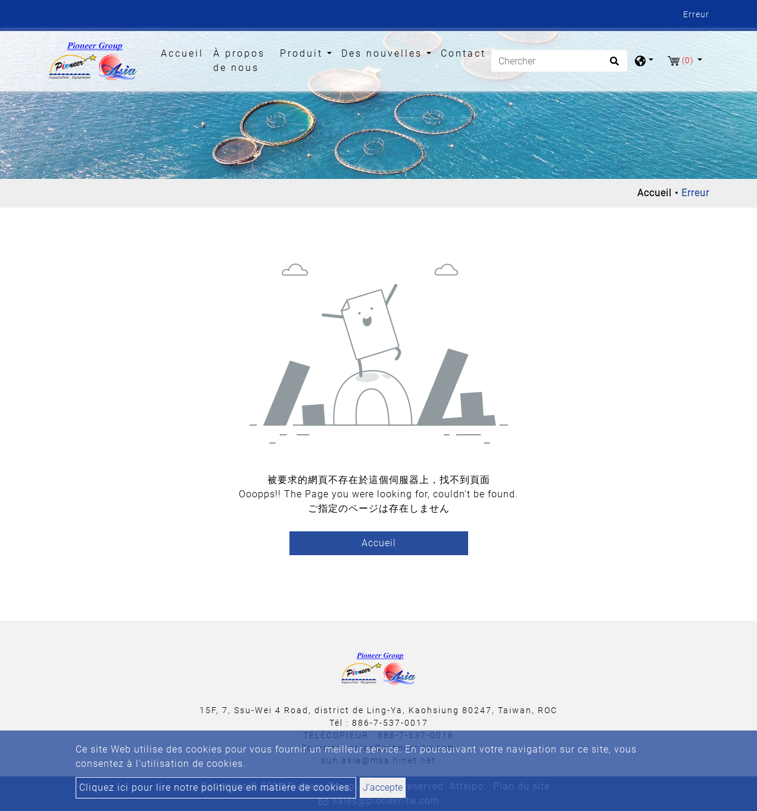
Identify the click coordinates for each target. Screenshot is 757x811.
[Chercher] (559, 60)
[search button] (612, 65)
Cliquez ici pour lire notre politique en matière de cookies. (216, 787)
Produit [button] (303, 53)
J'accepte (383, 787)
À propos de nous (239, 60)
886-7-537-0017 (390, 723)
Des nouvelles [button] (383, 53)
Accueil (184, 52)
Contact (463, 53)
